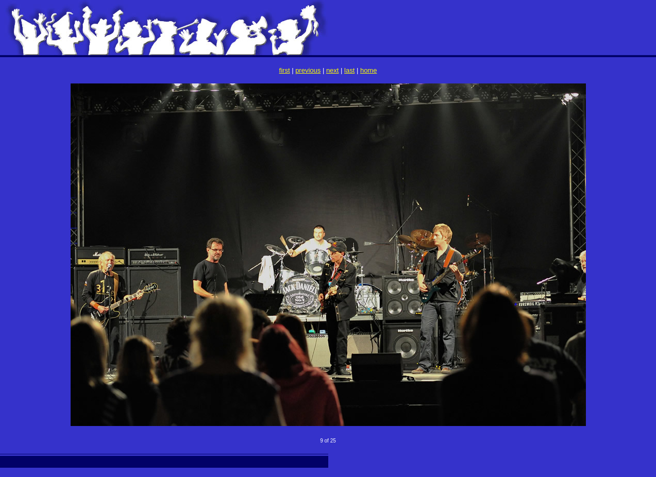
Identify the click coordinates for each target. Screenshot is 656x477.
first (284, 70)
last (349, 70)
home (368, 70)
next (332, 70)
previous (308, 70)
